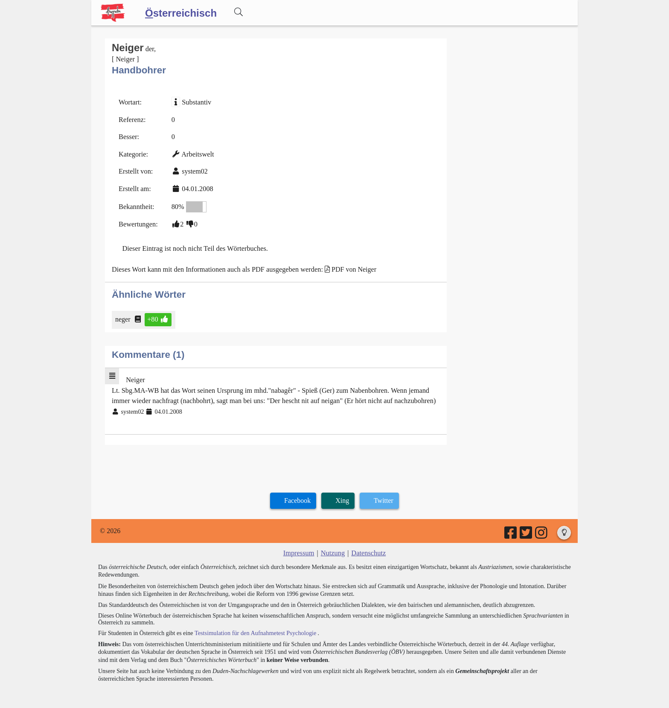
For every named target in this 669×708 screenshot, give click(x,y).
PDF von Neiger (349, 266)
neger (123, 315)
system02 (194, 170)
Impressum (299, 547)
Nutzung (332, 547)
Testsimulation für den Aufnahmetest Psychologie (254, 627)
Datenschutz (368, 547)
